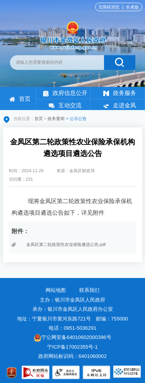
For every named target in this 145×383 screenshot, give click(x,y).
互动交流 (65, 105)
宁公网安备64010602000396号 (72, 337)
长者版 (132, 7)
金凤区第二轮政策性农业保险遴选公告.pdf (66, 244)
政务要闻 (56, 118)
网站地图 (56, 290)
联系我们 (89, 290)
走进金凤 (119, 105)
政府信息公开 (65, 93)
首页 (20, 98)
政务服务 (119, 93)
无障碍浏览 (108, 7)
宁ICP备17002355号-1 (73, 347)
